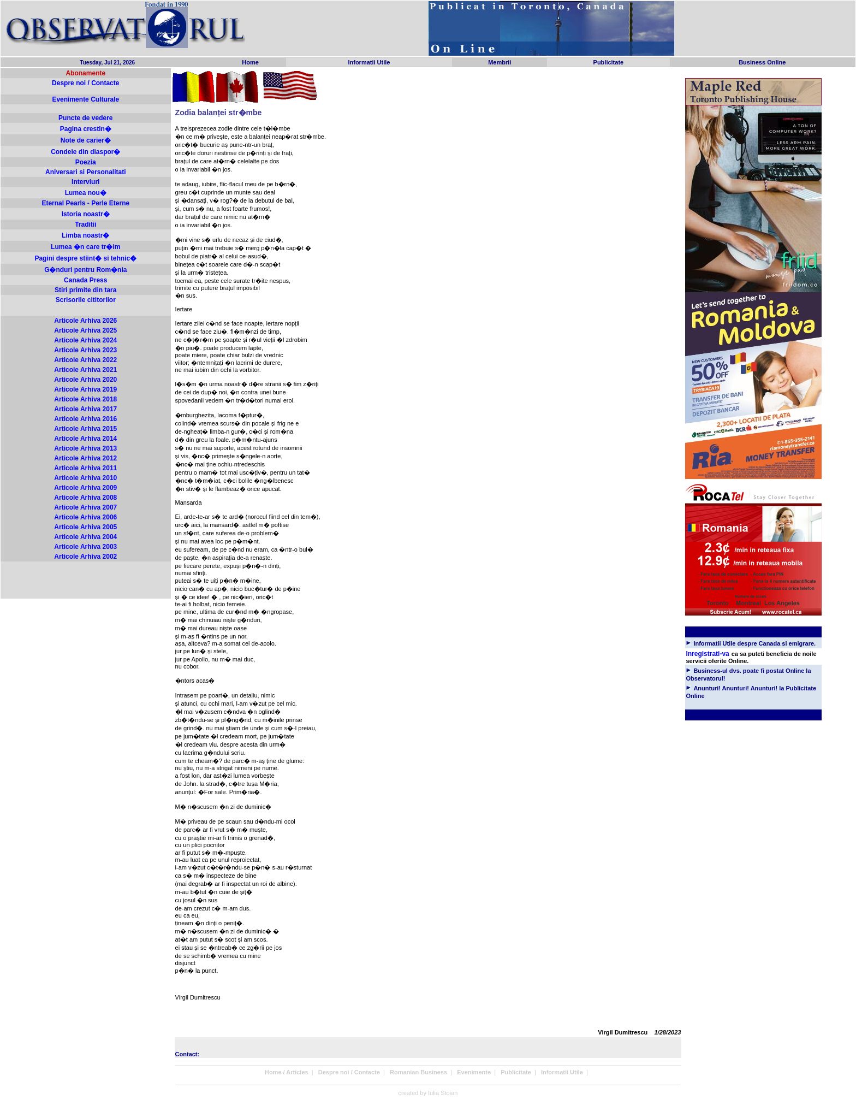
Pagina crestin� (85, 129)
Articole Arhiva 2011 (85, 468)
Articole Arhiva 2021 (85, 370)
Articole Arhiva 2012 (85, 458)
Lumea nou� (85, 193)
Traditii (85, 224)
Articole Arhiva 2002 (85, 556)
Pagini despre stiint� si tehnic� (85, 258)
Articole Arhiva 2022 (85, 360)
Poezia (85, 162)
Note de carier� (86, 140)
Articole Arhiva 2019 (85, 389)
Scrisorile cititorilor (86, 300)
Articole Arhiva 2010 (85, 478)
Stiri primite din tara (85, 290)
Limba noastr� (85, 235)
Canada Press (85, 280)
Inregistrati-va (707, 654)
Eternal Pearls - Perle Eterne (85, 203)
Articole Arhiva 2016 (85, 419)
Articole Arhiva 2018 (85, 399)
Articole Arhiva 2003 (85, 547)
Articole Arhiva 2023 (85, 350)
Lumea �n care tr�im (85, 247)
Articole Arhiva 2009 (85, 488)
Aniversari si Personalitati (85, 172)
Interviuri (85, 182)
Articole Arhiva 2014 (85, 438)
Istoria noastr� (86, 214)
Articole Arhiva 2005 (85, 527)
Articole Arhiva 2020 (85, 379)
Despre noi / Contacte (85, 83)
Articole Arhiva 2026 (85, 320)
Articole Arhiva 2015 (85, 429)
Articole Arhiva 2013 (85, 448)
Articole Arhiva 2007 (85, 507)
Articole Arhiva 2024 (85, 340)
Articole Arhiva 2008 (85, 497)
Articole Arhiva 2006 (85, 517)
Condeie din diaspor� (85, 152)
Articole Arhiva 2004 (85, 537)
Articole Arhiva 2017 (85, 409)
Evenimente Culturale (85, 99)
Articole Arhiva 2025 (85, 330)
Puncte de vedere (85, 118)
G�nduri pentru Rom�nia (85, 270)
